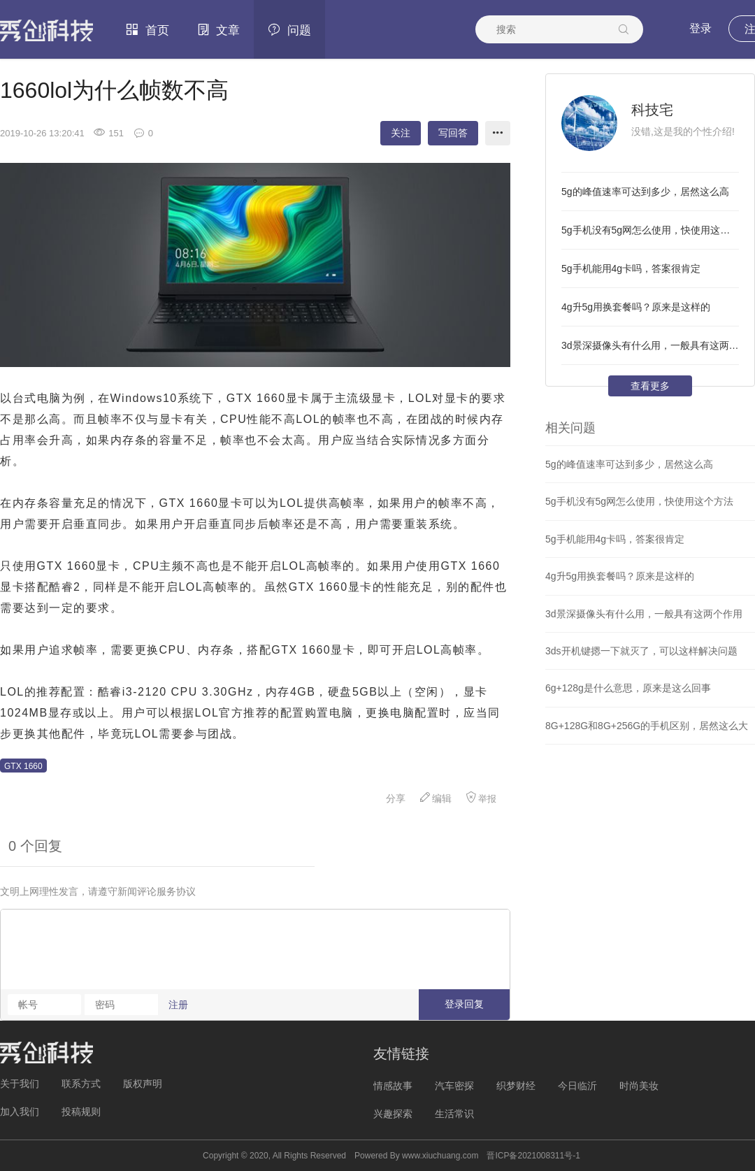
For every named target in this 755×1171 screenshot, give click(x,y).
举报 (481, 797)
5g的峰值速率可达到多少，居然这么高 (645, 191)
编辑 (435, 797)
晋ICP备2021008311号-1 (533, 1156)
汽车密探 (454, 1085)
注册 (178, 1004)
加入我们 (19, 1111)
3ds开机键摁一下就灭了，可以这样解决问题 (641, 650)
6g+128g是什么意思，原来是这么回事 (628, 688)
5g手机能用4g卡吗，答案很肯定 (630, 268)
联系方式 (81, 1083)
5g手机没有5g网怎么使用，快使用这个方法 (650, 230)
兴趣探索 (392, 1113)
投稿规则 (81, 1111)
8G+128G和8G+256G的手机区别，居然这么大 (646, 725)
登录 (700, 28)
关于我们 (19, 1083)
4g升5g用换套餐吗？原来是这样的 (635, 306)
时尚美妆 (639, 1085)
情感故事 (392, 1085)
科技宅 (652, 109)
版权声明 (142, 1083)
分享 (388, 798)
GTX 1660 (23, 766)
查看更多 (650, 385)
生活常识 (454, 1113)
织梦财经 (515, 1085)
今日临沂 (577, 1085)
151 (109, 133)
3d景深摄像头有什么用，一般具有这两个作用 (650, 345)
